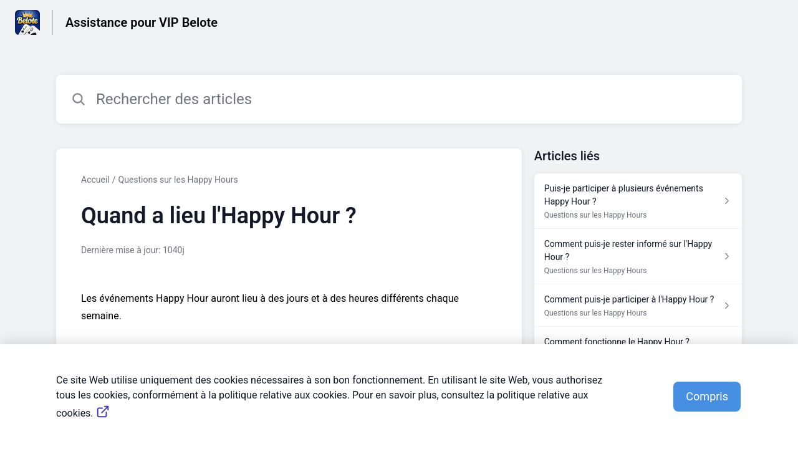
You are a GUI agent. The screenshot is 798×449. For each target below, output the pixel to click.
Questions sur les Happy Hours (178, 180)
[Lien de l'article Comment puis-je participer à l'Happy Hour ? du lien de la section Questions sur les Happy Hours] (638, 305)
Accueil (95, 180)
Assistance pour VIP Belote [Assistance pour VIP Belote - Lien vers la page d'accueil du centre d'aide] (141, 22)
